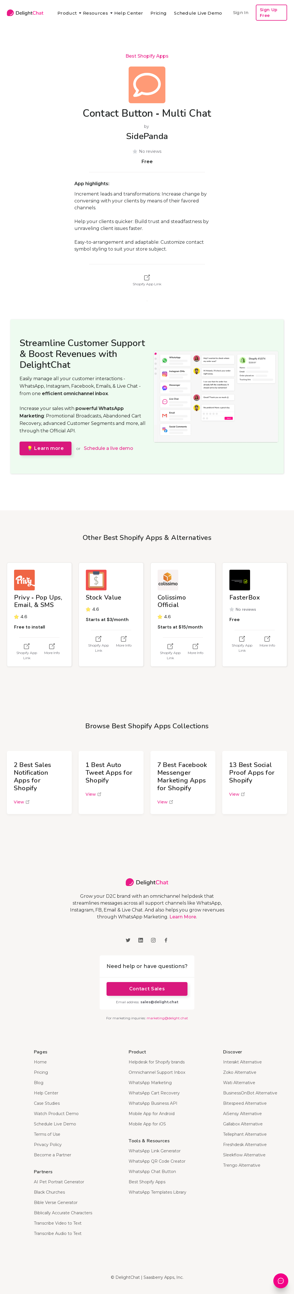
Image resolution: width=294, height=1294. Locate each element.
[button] (66, 13)
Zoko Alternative (239, 1072)
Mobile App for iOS (147, 1124)
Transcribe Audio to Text (58, 1233)
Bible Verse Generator (56, 1202)
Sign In (241, 12)
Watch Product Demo (56, 1113)
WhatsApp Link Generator (155, 1151)
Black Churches (49, 1192)
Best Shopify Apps (147, 56)
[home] (25, 12)
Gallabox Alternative (243, 1124)
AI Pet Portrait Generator (59, 1181)
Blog (38, 1082)
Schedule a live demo (108, 448)
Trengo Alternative (241, 1165)
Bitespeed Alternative (245, 1103)
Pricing (158, 13)
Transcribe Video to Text (58, 1223)
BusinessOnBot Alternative (250, 1093)
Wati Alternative (239, 1082)
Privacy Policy (48, 1144)
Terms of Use (47, 1134)
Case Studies (47, 1103)
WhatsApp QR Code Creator (157, 1161)
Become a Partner (52, 1155)
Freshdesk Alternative (245, 1144)
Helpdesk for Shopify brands (157, 1062)
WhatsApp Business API (153, 1103)
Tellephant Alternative (245, 1134)
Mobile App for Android (152, 1113)
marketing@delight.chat (167, 1018)
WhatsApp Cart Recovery (154, 1093)
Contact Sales (147, 989)
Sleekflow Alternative (244, 1155)
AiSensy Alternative (242, 1113)
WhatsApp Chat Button (152, 1171)
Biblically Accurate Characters (63, 1212)
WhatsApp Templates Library (157, 1192)
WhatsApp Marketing (150, 1082)
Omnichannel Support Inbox (157, 1072)
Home (40, 1062)
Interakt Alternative (242, 1062)
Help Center (128, 13)
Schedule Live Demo (198, 13)
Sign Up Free (269, 12)
